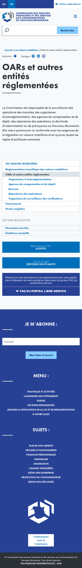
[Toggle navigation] (75, 17)
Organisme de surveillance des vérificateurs (35, 198)
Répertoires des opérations (25, 193)
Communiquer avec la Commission (41, 540)
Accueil (8, 49)
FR (11, 4)
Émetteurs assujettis (17, 233)
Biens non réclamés (41, 481)
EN (4, 4)
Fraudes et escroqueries (41, 450)
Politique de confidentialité (37, 563)
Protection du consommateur (41, 477)
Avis (59, 563)
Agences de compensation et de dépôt (31, 184)
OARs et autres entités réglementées (27, 174)
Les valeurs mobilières (26, 49)
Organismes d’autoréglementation (29, 179)
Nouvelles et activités (41, 391)
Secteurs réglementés (41, 405)
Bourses (13, 189)
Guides (41, 400)
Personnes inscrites (17, 228)
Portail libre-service (69, 4)
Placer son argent (41, 445)
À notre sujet (41, 414)
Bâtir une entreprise (41, 472)
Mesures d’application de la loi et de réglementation (41, 409)
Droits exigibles (15, 208)
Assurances (41, 463)
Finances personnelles (41, 454)
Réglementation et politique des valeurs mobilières (36, 169)
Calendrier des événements (41, 396)
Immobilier (41, 459)
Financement (13, 203)
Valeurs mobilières (41, 468)
